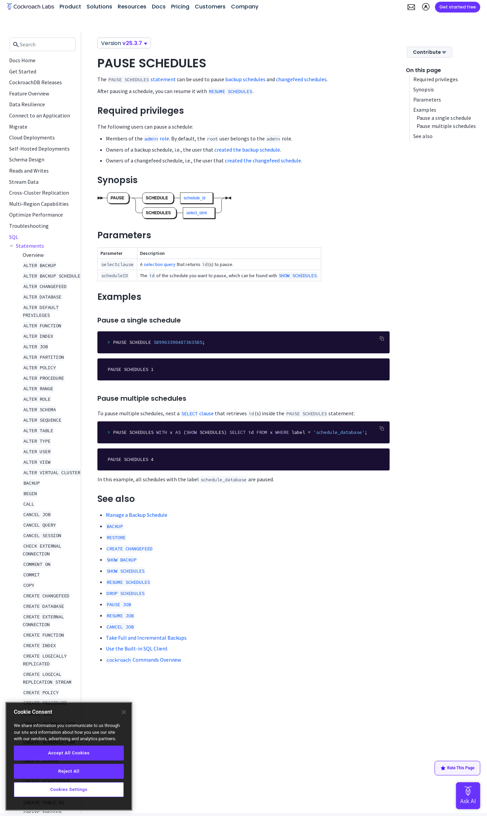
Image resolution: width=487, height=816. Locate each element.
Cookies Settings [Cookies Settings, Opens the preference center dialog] (68, 789)
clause (197, 413)
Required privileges (435, 79)
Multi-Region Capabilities (39, 203)
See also (423, 136)
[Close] (123, 712)
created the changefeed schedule (263, 160)
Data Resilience (27, 104)
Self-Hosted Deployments (39, 148)
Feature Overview (29, 93)
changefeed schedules (301, 79)
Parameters (427, 99)
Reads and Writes (29, 170)
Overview (33, 254)
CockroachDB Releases (35, 82)
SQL (13, 237)
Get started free (457, 7)
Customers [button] (210, 6)
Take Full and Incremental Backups (146, 637)
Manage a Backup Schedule (136, 514)
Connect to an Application (39, 115)
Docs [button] (159, 6)
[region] (68, 756)
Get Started (22, 71)
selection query (160, 264)
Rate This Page (457, 768)
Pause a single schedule (444, 117)
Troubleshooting (29, 225)
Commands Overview (143, 659)
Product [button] (70, 6)
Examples (424, 109)
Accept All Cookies (69, 752)
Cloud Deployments (32, 137)
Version (124, 43)
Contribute (429, 52)
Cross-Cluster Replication (39, 192)
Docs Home (22, 60)
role (156, 138)
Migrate (18, 126)
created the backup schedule (247, 149)
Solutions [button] (99, 6)
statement (163, 79)
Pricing (180, 6)
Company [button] (244, 6)
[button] (411, 7)
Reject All (68, 771)
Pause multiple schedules (446, 126)
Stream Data (24, 181)
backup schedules (245, 79)
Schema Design (26, 159)
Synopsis (423, 89)
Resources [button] (132, 6)
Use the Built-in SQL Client (137, 648)
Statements (30, 245)
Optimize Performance (36, 214)
